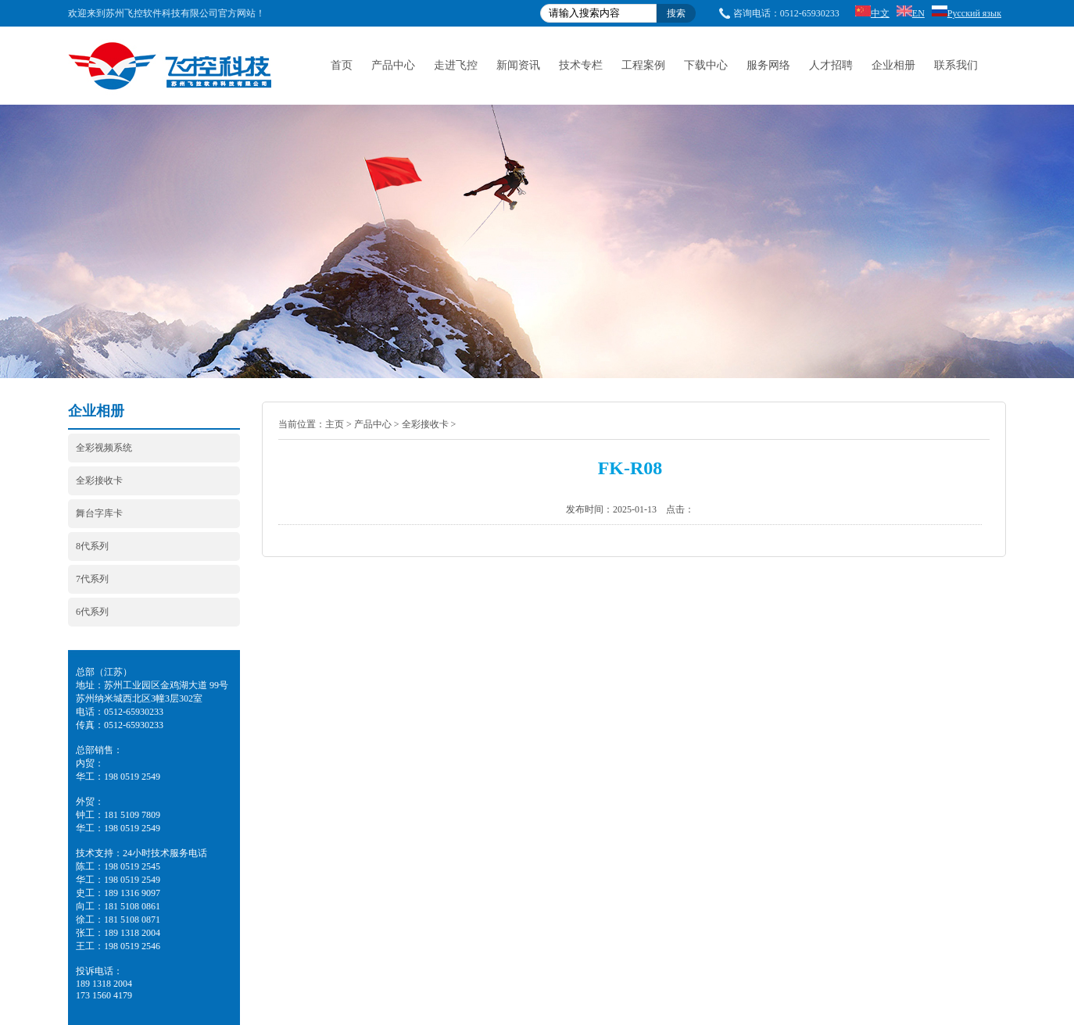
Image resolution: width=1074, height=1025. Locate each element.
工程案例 (643, 65)
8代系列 (92, 546)
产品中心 (393, 65)
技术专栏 (581, 65)
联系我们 (956, 65)
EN (911, 13)
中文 (872, 13)
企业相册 (893, 65)
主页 (334, 424)
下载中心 (706, 65)
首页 (342, 65)
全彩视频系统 (104, 447)
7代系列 (92, 578)
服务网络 (768, 65)
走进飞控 (456, 65)
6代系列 (92, 611)
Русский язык (966, 13)
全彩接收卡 (99, 480)
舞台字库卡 (99, 513)
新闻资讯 (518, 65)
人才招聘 (831, 65)
